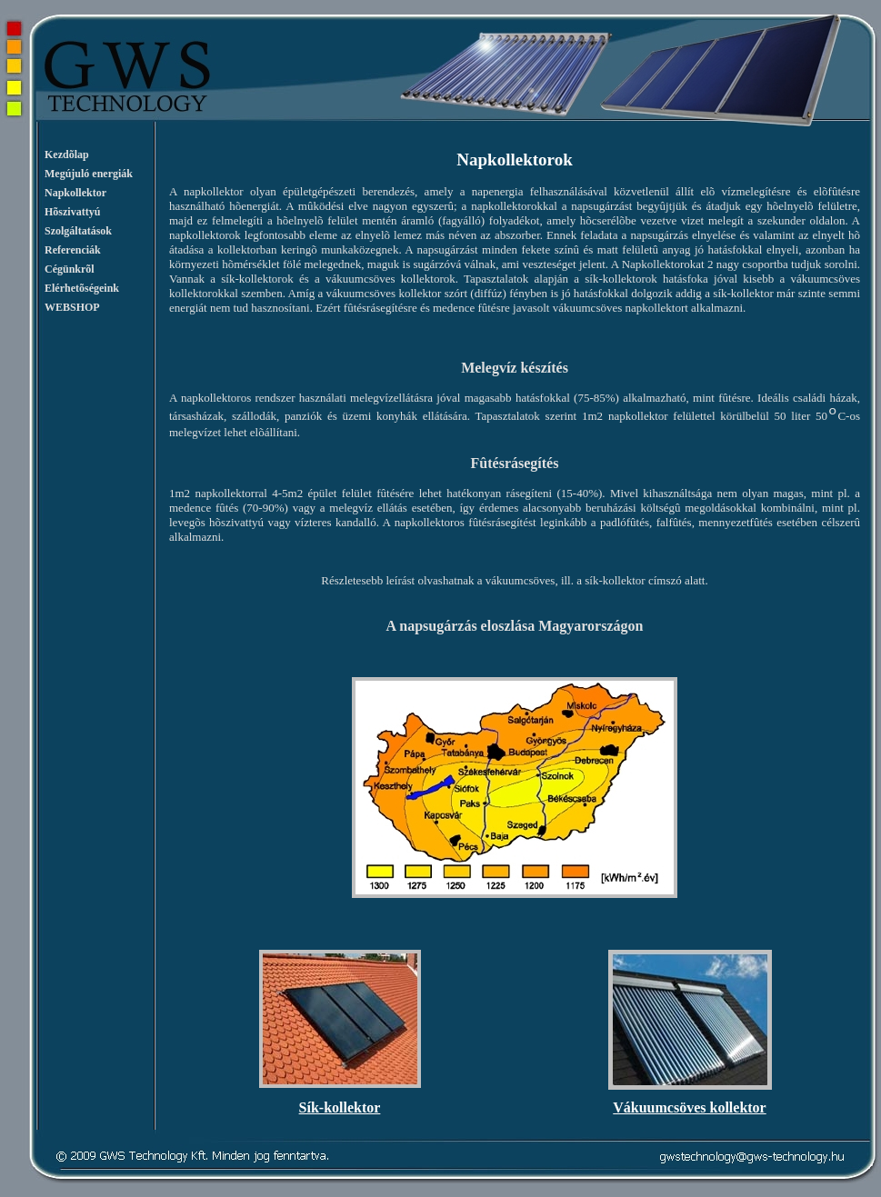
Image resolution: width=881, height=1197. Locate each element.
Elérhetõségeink (82, 288)
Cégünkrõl (70, 269)
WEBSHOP (72, 307)
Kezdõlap (67, 154)
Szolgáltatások (78, 230)
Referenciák (73, 250)
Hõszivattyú (72, 211)
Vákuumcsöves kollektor (689, 1107)
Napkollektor (75, 192)
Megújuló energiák (89, 173)
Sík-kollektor (340, 1107)
